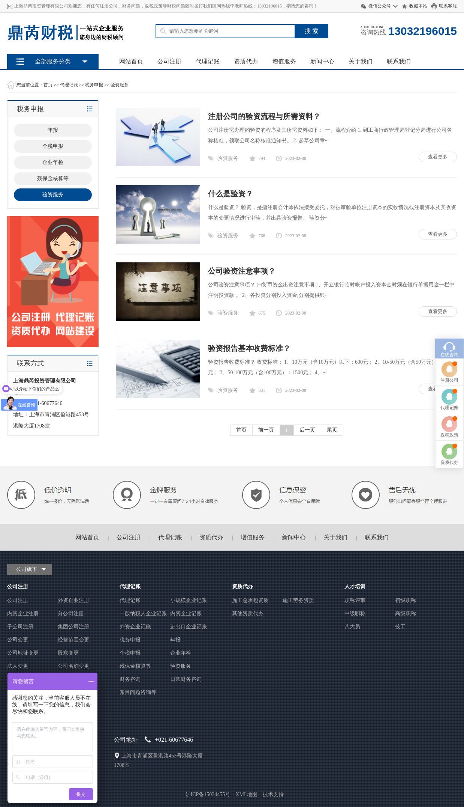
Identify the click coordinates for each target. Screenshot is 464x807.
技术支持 (273, 794)
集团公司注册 (73, 626)
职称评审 (354, 600)
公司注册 (169, 61)
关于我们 (361, 61)
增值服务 (284, 61)
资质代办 (246, 61)
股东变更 (68, 653)
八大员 (352, 626)
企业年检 (180, 653)
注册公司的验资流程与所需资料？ (264, 116)
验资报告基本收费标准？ (249, 348)
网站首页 (131, 61)
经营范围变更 (73, 640)
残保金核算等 (135, 666)
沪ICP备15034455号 (208, 794)
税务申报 (94, 84)
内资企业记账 (186, 613)
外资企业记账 (135, 626)
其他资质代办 (247, 613)
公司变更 (17, 640)
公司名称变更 (73, 666)
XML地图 (246, 794)
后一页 (307, 430)
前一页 (266, 430)
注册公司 (449, 330)
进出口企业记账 (188, 626)
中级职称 (354, 613)
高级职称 (405, 613)
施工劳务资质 (298, 600)
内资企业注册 (23, 613)
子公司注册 (20, 626)
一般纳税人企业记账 (143, 613)
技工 (400, 626)
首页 (47, 84)
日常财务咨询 (186, 679)
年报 (175, 640)
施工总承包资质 (250, 600)
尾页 (332, 430)
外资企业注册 (73, 600)
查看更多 (438, 157)
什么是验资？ (230, 194)
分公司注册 (71, 613)
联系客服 (448, 6)
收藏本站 (418, 6)
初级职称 (405, 600)
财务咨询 (130, 679)
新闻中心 (322, 61)
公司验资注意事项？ (241, 271)
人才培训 (354, 586)
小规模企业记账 (188, 600)
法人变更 (17, 666)
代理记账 (208, 61)
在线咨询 (449, 305)
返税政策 (449, 385)
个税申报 (130, 653)
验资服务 (120, 84)
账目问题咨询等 (138, 692)
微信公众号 (379, 6)
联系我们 (399, 61)
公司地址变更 (23, 653)
